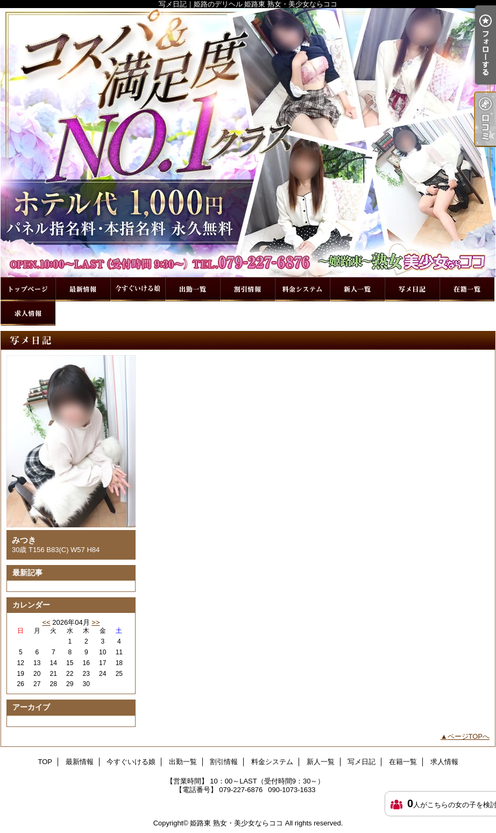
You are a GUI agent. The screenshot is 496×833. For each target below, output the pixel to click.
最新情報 (82, 289)
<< (46, 622)
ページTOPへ (469, 736)
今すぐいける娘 (137, 289)
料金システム (302, 289)
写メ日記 (412, 289)
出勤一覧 (192, 289)
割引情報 (247, 289)
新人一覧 (357, 289)
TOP (28, 289)
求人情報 (28, 313)
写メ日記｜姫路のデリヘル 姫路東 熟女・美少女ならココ (248, 142)
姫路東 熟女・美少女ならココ (236, 823)
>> (95, 622)
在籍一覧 (467, 289)
